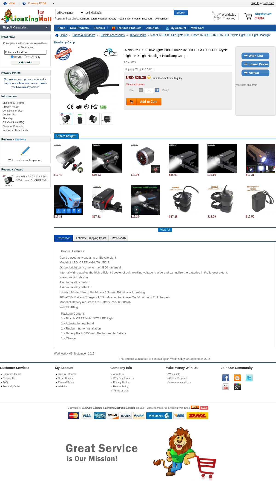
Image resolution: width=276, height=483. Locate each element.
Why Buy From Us (123, 378)
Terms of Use (120, 390)
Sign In (255, 3)
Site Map (7, 118)
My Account (178, 28)
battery (112, 18)
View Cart (197, 28)
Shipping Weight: (134, 69)
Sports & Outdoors (83, 35)
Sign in (62, 374)
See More (20, 139)
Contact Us (9, 114)
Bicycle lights (138, 35)
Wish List (63, 386)
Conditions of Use (13, 110)
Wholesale (174, 374)
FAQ (5, 382)
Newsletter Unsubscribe (16, 130)
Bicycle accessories (113, 35)
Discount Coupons (13, 126)
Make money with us (179, 382)
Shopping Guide (12, 374)
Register (268, 3)
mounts (136, 18)
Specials (99, 28)
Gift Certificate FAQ (13, 122)
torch (94, 18)
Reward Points (66, 382)
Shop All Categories (14, 27)
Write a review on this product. (25, 160)
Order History (65, 378)
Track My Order (11, 386)
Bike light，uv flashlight (155, 18)
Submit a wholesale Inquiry (167, 78)
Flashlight (108, 407)
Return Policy (120, 386)
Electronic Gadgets (124, 407)
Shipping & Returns (13, 102)
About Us (152, 28)
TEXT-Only (32, 57)
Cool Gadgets (94, 407)
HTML (16, 57)
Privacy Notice (11, 106)
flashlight (84, 18)
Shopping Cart (263, 16)
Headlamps (124, 18)
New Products (79, 28)
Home (11, 3)
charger (102, 18)
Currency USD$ (37, 3)
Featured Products (129, 28)
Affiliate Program (177, 378)
